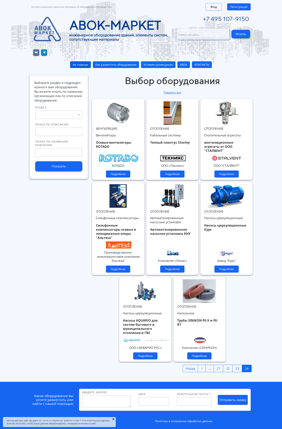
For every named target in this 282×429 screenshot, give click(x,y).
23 (237, 368)
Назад (190, 368)
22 (228, 368)
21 (218, 368)
